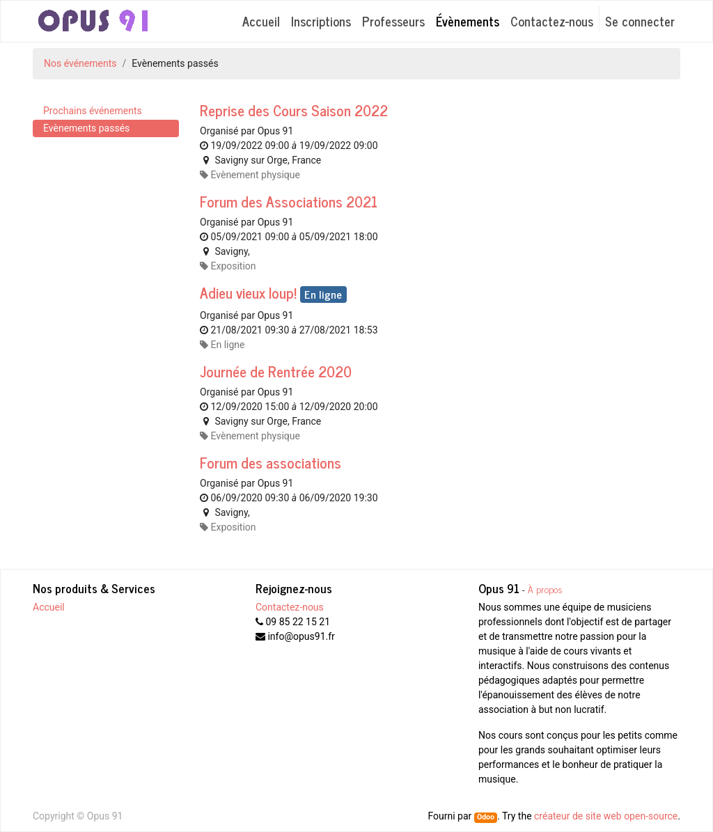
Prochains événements (92, 110)
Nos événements (80, 63)
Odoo (485, 817)
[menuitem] (261, 21)
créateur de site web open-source (605, 816)
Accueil (49, 607)
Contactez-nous (290, 607)
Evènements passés (86, 128)
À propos (545, 589)
